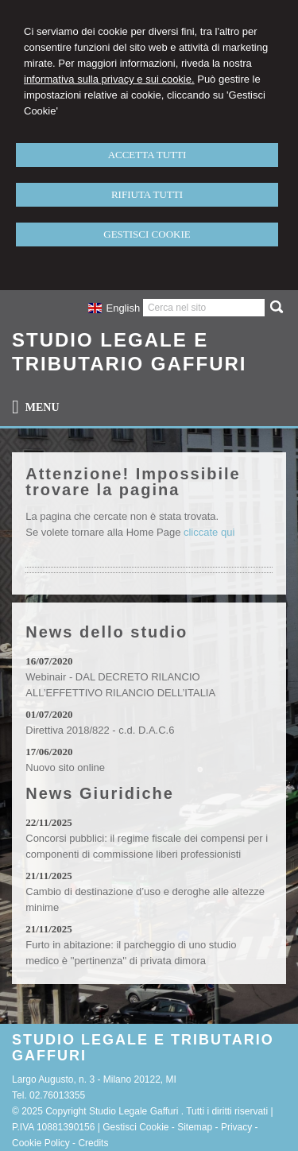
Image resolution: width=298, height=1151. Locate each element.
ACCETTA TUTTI (147, 155)
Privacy (236, 1127)
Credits (93, 1143)
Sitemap (194, 1127)
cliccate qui (209, 532)
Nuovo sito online (65, 767)
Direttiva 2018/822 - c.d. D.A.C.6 (99, 730)
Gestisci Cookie (135, 1127)
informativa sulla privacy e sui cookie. (109, 79)
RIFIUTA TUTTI (147, 194)
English (114, 308)
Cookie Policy (41, 1143)
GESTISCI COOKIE (146, 234)
